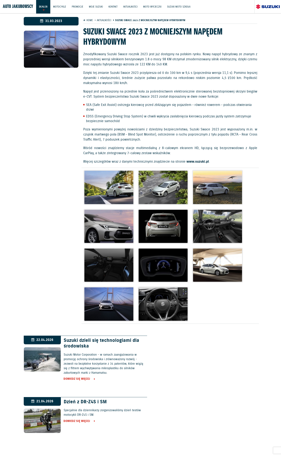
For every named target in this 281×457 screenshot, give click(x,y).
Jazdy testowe (143, 435)
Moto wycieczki (153, 6)
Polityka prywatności (134, 445)
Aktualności (131, 6)
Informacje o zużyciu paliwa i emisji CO (90, 445)
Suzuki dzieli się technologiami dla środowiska (98, 284)
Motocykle (59, 6)
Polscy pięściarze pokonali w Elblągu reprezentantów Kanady (95, 346)
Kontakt (113, 6)
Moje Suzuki (96, 6)
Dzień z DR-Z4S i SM (201, 281)
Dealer (43, 6)
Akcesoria (178, 435)
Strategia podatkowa (235, 445)
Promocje (78, 6)
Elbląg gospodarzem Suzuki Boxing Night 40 (218, 346)
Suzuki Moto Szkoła (180, 6)
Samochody (125, 414)
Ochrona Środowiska (46, 445)
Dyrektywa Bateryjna (204, 445)
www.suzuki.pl (197, 161)
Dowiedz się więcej (74, 319)
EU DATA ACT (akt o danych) (170, 445)
